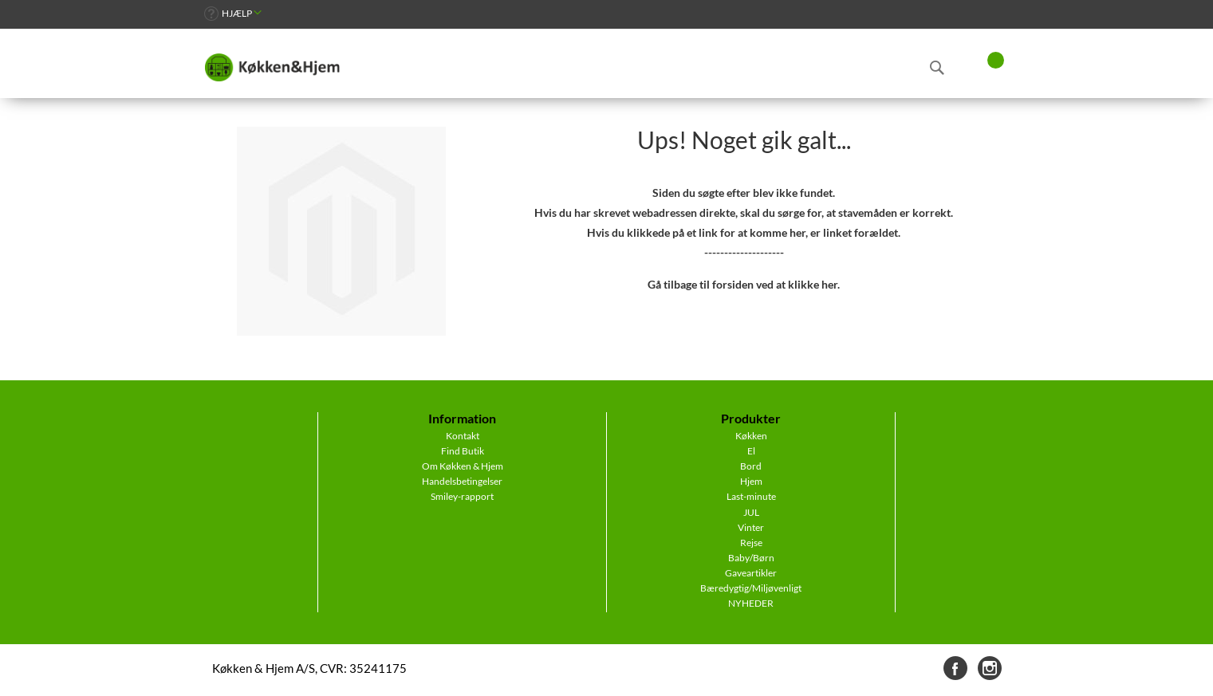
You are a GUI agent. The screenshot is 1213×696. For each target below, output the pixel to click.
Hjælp (237, 13)
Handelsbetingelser (462, 481)
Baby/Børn (751, 558)
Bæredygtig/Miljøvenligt (750, 588)
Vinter (751, 527)
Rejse (751, 543)
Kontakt (462, 436)
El (751, 451)
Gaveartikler (751, 573)
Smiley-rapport (462, 496)
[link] (233, 13)
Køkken (751, 436)
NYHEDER (751, 603)
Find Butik (462, 451)
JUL (751, 512)
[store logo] (272, 67)
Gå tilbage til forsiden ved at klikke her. (744, 284)
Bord (751, 466)
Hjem (751, 481)
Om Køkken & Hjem (462, 466)
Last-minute (751, 496)
